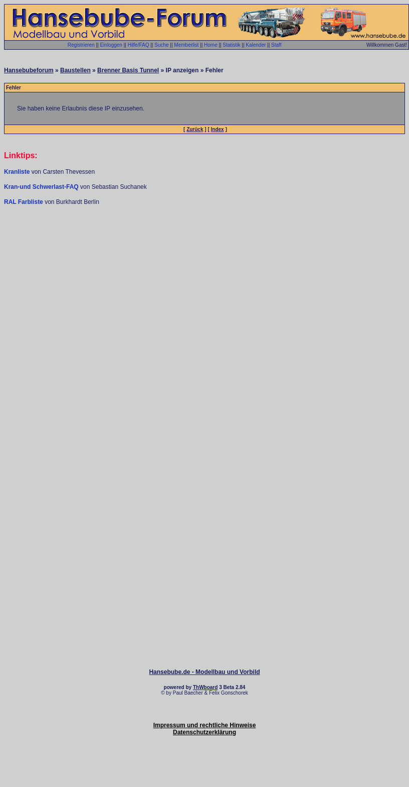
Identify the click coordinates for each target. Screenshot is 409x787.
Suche (161, 45)
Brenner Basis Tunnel (128, 70)
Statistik (231, 45)
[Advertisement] (205, 283)
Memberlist (186, 45)
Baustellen (75, 70)
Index (217, 129)
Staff (276, 45)
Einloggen (111, 45)
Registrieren (81, 45)
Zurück (194, 129)
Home (211, 45)
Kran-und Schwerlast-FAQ (42, 186)
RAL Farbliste (24, 201)
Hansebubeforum (29, 70)
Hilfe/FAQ (138, 45)
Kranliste (17, 171)
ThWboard (205, 687)
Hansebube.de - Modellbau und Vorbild (204, 672)
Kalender (256, 45)
